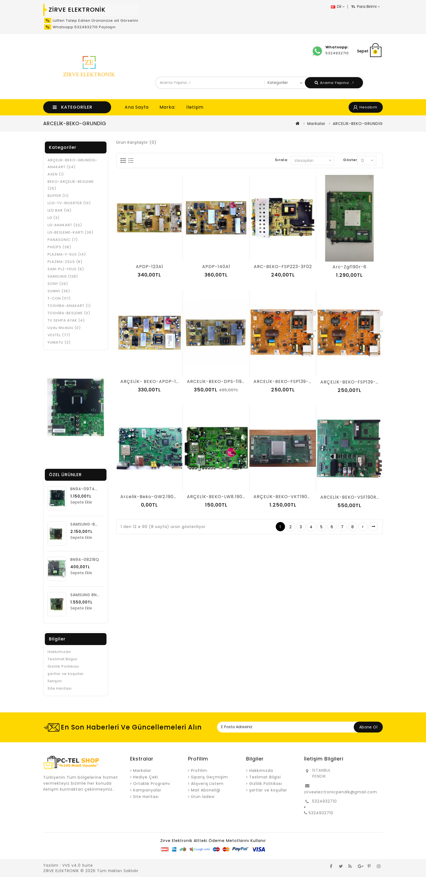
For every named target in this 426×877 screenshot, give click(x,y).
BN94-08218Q (84, 559)
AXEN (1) (56, 174)
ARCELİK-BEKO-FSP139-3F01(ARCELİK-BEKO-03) (309, 381)
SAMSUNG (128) (63, 276)
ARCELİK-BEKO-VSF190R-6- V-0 (357, 497)
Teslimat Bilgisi (62, 659)
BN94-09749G (85, 489)
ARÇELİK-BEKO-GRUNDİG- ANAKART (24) (73, 163)
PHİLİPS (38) (59, 247)
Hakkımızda (59, 651)
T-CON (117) (59, 298)
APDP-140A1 (216, 266)
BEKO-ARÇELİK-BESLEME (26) (71, 185)
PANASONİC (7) (63, 239)
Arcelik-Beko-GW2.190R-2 (151, 496)
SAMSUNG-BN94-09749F (96, 524)
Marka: (167, 107)
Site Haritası (60, 688)
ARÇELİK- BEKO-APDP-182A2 (154, 381)
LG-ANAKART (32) (65, 225)
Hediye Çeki (145, 777)
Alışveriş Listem (207, 783)
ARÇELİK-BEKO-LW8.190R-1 (218, 496)
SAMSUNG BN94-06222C (95, 595)
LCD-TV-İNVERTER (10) (69, 203)
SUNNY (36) (59, 291)
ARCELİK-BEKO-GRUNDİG (358, 123)
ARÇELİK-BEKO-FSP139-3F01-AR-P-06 (364, 382)
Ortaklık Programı (151, 783)
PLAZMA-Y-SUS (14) (67, 254)
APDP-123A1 (149, 266)
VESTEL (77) (59, 335)
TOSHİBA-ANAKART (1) (69, 305)
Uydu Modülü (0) (64, 327)
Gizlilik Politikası (63, 666)
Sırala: (281, 159)
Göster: (350, 159)
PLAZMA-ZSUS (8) (65, 261)
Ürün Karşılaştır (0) (136, 142)
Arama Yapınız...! (334, 82)
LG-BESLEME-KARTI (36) (70, 232)
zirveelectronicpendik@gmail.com (340, 792)
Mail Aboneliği (205, 790)
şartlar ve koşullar (66, 673)
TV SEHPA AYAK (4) (66, 320)
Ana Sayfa (137, 107)
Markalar (316, 123)
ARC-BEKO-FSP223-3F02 (283, 266)
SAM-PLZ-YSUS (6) (66, 269)
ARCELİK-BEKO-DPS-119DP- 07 (222, 381)
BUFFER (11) (58, 195)
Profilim (199, 770)
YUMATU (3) (59, 342)
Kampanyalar (147, 790)
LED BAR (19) (59, 210)
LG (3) (53, 217)
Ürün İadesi (203, 796)
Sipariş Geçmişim (209, 777)
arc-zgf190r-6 (350, 267)
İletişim (194, 107)
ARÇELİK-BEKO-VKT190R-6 (284, 496)
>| (373, 526)
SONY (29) (58, 283)
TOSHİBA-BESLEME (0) (69, 313)
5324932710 (324, 801)
